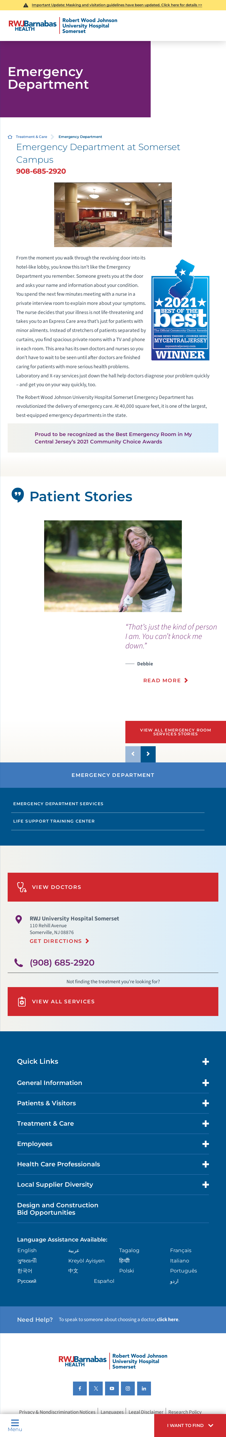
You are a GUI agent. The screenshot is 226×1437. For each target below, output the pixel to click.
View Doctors (49, 887)
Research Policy (185, 1412)
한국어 (24, 1270)
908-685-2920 (41, 171)
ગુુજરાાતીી (27, 1260)
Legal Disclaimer (146, 1412)
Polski (126, 1270)
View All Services (56, 1002)
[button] (190, 1425)
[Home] (63, 25)
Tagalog (129, 1250)
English (27, 1250)
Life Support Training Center (54, 821)
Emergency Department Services (58, 803)
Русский (26, 1281)
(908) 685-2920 (62, 962)
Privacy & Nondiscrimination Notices (57, 1412)
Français (180, 1250)
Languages (112, 1412)
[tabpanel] (113, 566)
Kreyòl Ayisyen (86, 1260)
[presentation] (175, 657)
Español (104, 1281)
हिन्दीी (124, 1260)
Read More (162, 680)
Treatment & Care (31, 136)
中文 (73, 1270)
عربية (73, 1250)
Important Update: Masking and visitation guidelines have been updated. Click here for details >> (117, 5)
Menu (15, 1425)
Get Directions (56, 941)
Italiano (179, 1260)
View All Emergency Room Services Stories (175, 732)
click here (167, 1319)
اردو (174, 1281)
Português (183, 1270)
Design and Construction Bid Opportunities (58, 1208)
